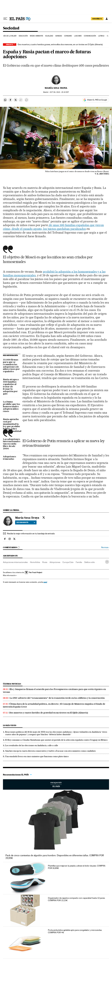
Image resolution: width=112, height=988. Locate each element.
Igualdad (49, 36)
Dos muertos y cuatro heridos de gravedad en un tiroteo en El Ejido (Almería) (48, 712)
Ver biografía (25, 522)
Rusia (44, 562)
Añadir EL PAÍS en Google (97, 100)
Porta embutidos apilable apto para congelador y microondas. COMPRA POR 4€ (75, 931)
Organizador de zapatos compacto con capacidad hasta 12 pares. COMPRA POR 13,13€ (76, 899)
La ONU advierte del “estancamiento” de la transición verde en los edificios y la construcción (57, 698)
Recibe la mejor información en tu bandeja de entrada (31, 533)
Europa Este (68, 562)
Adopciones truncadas (9, 458)
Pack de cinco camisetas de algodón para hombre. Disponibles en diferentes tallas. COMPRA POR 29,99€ (54, 856)
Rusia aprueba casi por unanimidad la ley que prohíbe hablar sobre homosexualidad (11, 425)
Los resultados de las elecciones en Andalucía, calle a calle (31, 745)
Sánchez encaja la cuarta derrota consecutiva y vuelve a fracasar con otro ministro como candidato (50, 751)
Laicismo (78, 36)
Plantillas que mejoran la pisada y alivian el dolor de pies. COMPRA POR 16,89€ (76, 867)
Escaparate (56, 784)
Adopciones (55, 562)
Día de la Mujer (10, 36)
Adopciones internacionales (15, 562)
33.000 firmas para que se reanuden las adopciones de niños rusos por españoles (11, 366)
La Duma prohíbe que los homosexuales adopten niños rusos (11, 406)
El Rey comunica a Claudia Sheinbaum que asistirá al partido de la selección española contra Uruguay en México (56, 740)
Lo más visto (9, 725)
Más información (10, 575)
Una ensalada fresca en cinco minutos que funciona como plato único (37, 756)
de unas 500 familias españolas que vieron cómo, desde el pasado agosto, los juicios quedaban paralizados (53, 227)
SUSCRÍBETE (97, 19)
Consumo (68, 36)
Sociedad (11, 28)
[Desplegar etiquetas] (107, 562)
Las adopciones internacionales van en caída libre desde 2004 (11, 444)
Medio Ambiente (36, 36)
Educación (23, 36)
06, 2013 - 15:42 (59, 92)
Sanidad (58, 36)
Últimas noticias (12, 684)
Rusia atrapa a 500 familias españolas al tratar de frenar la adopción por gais (11, 387)
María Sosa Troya (56, 88)
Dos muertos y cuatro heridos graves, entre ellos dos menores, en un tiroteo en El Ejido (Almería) (60, 44)
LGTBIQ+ (101, 36)
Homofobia (35, 562)
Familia (79, 562)
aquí (45, 582)
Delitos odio (89, 562)
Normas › (105, 547)
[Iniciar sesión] (106, 18)
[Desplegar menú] (5, 18)
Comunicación (90, 36)
